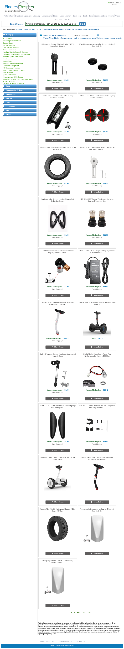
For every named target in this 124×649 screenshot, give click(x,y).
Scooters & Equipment (11, 66)
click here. (55, 634)
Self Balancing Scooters (11, 68)
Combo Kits (47, 16)
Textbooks (77, 16)
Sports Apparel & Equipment (13, 77)
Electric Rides (8, 43)
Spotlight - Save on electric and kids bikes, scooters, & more (18, 80)
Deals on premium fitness (12, 41)
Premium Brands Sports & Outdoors (15, 52)
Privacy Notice (65, 641)
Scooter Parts (7, 61)
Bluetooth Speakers (23, 16)
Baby (11, 16)
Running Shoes (100, 16)
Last (89, 612)
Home (111, 2)
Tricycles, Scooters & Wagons (13, 83)
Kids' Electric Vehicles (11, 47)
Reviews (114, 5)
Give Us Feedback (81, 35)
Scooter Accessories (10, 59)
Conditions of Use (46, 641)
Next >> (81, 612)
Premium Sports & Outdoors (13, 56)
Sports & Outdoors (9, 75)
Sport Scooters (8, 72)
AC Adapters (7, 38)
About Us (81, 641)
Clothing (36, 16)
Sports (111, 16)
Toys (91, 16)
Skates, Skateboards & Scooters (14, 70)
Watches (67, 19)
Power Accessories (9, 50)
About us (118, 2)
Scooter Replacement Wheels (13, 63)
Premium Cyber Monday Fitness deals (16, 54)
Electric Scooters (9, 45)
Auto (6, 16)
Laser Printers (66, 16)
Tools (85, 16)
